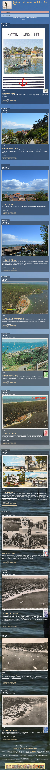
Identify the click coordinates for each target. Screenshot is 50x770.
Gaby (8, 502)
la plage (39, 435)
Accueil (3, 751)
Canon (19, 321)
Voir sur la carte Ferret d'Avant (9, 100)
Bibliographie (25, 752)
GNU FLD (36, 759)
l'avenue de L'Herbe (37, 619)
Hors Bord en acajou (14, 499)
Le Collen (9, 324)
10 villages (33, 751)
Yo (7, 155)
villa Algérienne (16, 678)
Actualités (8, 751)
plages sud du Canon (19, 733)
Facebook (33, 761)
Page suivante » (29, 746)
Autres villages (41, 751)
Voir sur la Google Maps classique (9, 101)
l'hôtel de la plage (32, 493)
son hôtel (5, 436)
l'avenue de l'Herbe (31, 555)
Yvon (8, 381)
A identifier (12, 752)
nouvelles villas (22, 438)
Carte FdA (15, 751)
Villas (47, 751)
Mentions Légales (19, 761)
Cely (8, 99)
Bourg (3, 90)
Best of (18, 752)
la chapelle (33, 556)
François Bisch (22, 756)
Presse (27, 751)
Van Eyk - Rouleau (11, 736)
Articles (21, 751)
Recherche (33, 752)
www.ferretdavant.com (24, 759)
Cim (8, 561)
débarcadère (5, 678)
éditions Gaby (36, 615)
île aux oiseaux (37, 206)
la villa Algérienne (42, 493)
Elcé (8, 440)
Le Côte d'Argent (22, 264)
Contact (39, 752)
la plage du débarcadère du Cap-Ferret (27, 616)
